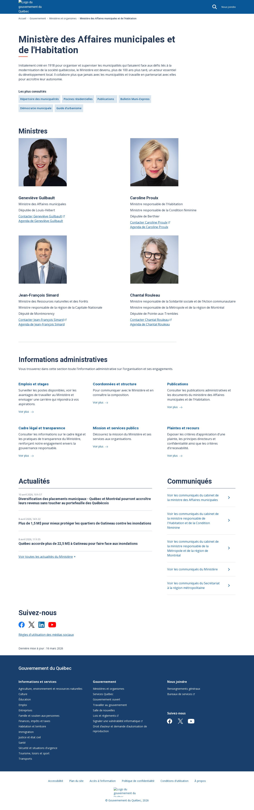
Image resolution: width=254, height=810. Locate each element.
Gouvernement (38, 18)
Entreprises (25, 710)
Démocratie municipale (35, 108)
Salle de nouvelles (104, 710)
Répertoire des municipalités (39, 99)
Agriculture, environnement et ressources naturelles (50, 688)
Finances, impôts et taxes (34, 721)
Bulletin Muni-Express (134, 99)
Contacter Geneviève (42, 216)
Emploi (23, 705)
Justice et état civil (30, 737)
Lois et (106, 715)
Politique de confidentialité (138, 781)
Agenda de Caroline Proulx (149, 227)
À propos (200, 781)
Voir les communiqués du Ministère (192, 569)
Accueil (22, 18)
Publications (105, 99)
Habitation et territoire (32, 726)
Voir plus (24, 411)
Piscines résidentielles (78, 99)
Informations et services (37, 682)
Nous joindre (229, 7)
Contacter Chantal (151, 320)
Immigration (26, 732)
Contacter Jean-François (43, 320)
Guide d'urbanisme (68, 108)
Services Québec (103, 694)
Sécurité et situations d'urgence (38, 748)
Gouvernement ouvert (106, 699)
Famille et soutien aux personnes (39, 715)
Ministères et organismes (62, 18)
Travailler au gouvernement (110, 705)
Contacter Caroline (150, 222)
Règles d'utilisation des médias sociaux (46, 635)
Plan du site (76, 781)
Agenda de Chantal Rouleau (150, 324)
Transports (25, 758)
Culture (23, 694)
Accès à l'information (103, 781)
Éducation (25, 699)
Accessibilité (55, 781)
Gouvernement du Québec (45, 668)
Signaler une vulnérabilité (118, 721)
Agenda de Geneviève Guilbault (41, 221)
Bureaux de (181, 694)
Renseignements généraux (183, 688)
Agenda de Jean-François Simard (42, 324)
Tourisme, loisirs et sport (34, 753)
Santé (22, 742)
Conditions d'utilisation (174, 781)
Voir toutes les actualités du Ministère (46, 557)
